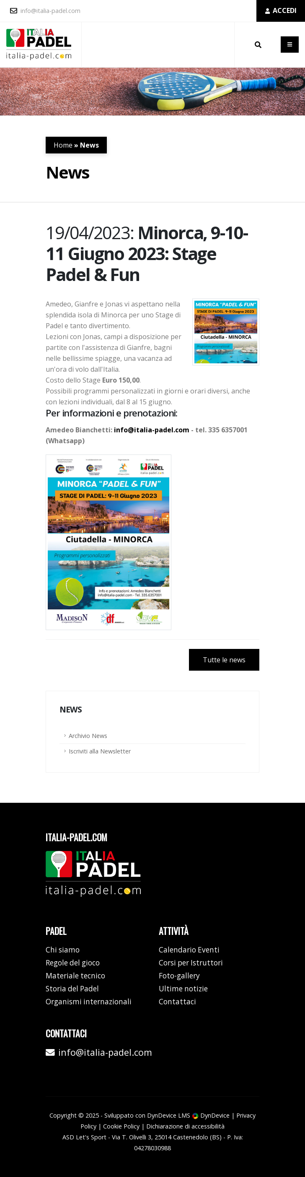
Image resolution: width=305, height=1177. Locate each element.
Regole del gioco (73, 963)
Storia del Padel (72, 988)
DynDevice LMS (168, 1115)
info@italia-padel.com (45, 11)
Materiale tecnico (75, 975)
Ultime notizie (183, 988)
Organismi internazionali (89, 1001)
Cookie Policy (121, 1126)
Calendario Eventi (189, 950)
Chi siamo (63, 950)
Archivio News (88, 736)
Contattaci (177, 1001)
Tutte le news (224, 659)
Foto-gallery (179, 975)
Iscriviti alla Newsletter (100, 751)
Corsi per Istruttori (191, 963)
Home (63, 145)
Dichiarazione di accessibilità (185, 1126)
